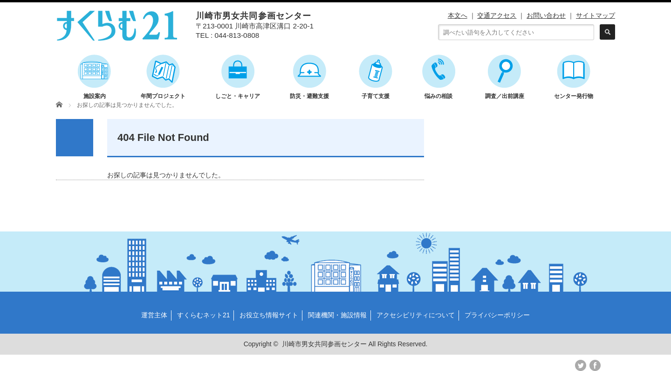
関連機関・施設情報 (337, 315)
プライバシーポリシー (497, 315)
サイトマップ (595, 15)
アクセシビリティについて (416, 315)
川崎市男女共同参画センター (324, 344)
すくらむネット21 (203, 315)
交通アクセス (496, 15)
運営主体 (154, 315)
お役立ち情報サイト (269, 315)
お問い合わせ (546, 15)
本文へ (457, 15)
